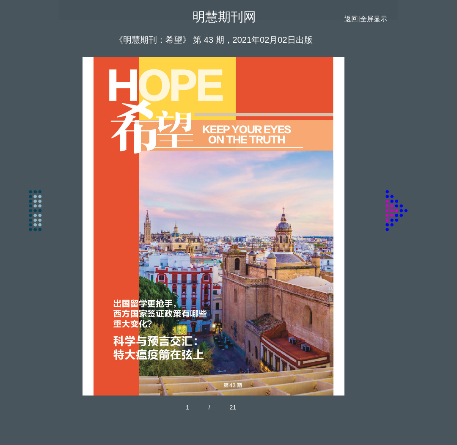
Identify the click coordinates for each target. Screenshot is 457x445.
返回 (351, 18)
